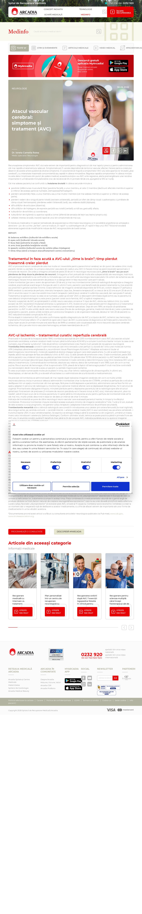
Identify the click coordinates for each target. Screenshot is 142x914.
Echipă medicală (53, 14)
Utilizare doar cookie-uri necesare (31, 486)
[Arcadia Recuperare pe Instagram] (83, 684)
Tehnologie (85, 9)
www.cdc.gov (116, 513)
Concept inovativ (53, 9)
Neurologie (19, 88)
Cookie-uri (107, 700)
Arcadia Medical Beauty (18, 691)
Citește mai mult (21, 611)
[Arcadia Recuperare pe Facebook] (83, 678)
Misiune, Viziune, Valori (51, 682)
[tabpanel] (22, 586)
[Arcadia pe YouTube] (89, 678)
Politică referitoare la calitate (21, 700)
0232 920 (128, 3)
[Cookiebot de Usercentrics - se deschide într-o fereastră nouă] (118, 425)
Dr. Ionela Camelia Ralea (25, 152)
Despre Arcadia (47, 679)
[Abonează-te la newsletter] (115, 678)
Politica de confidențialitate (58, 700)
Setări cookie (120, 700)
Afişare (120, 477)
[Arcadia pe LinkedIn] (89, 684)
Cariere (40, 700)
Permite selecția (71, 486)
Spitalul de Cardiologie (18, 688)
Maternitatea (14, 685)
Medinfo (85, 14)
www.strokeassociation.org (21, 516)
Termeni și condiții (91, 700)
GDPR (77, 700)
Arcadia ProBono (48, 688)
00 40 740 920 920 (91, 657)
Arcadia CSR (46, 685)
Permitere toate (110, 486)
